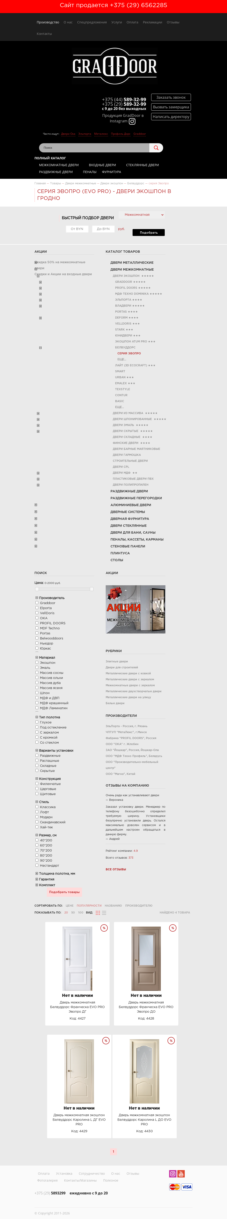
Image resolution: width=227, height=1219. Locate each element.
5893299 (49, 1193)
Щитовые (48, 794)
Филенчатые (50, 784)
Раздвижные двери (56, 172)
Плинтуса (120, 553)
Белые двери (115, 703)
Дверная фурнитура (130, 519)
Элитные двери (117, 661)
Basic (119, 401)
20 (66, 912)
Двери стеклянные (129, 525)
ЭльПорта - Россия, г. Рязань (127, 726)
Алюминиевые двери (131, 505)
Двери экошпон (126, 276)
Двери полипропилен (130, 485)
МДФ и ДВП (50, 698)
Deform (121, 318)
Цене (70, 906)
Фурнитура (111, 172)
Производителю (139, 906)
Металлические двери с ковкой (128, 673)
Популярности (89, 906)
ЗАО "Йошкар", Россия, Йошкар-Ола (132, 750)
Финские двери (125, 443)
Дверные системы (128, 512)
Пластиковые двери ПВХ (133, 479)
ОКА (44, 618)
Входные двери (102, 165)
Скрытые (47, 771)
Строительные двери (130, 461)
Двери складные (126, 437)
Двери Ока (68, 134)
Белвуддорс (125, 347)
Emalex (121, 383)
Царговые (48, 789)
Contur (121, 395)
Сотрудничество (92, 1173)
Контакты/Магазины (80, 1180)
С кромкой (48, 737)
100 (80, 912)
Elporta (46, 608)
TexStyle (122, 389)
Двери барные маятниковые (136, 449)
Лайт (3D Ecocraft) (131, 365)
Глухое (45, 722)
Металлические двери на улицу (128, 697)
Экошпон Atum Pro (131, 341)
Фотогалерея (47, 1180)
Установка (64, 1173)
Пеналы (89, 172)
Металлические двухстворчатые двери (134, 691)
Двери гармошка (127, 455)
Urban (120, 377)
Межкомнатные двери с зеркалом (130, 685)
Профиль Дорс (121, 134)
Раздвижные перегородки (136, 498)
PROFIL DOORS (126, 288)
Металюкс (101, 134)
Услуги (116, 22)
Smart (120, 371)
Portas (121, 312)
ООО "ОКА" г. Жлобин (122, 744)
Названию (113, 906)
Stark (120, 329)
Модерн (46, 817)
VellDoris (123, 323)
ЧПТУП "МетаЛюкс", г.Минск (126, 732)
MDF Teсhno (50, 628)
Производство (48, 22)
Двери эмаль (123, 425)
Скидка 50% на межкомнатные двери (59, 265)
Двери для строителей (122, 667)
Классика (48, 807)
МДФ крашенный (54, 703)
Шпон (45, 693)
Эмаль (45, 668)
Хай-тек (46, 827)
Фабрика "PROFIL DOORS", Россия (131, 738)
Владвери (123, 306)
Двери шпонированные (132, 419)
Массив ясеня (51, 688)
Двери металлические (132, 262)
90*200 (46, 860)
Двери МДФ (122, 473)
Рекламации (152, 22)
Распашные (49, 760)
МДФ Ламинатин (54, 708)
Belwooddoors (51, 638)
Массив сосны (51, 673)
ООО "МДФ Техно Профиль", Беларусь (134, 756)
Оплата (132, 22)
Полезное (110, 1180)
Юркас (45, 648)
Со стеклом (49, 742)
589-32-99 (124, 99)
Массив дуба (50, 683)
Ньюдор (46, 643)
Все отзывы (116, 869)
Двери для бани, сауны (133, 532)
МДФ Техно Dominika (132, 294)
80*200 (46, 855)
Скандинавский (52, 822)
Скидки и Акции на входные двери (63, 274)
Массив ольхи (51, 678)
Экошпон (47, 662)
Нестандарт (49, 865)
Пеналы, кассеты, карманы (137, 539)
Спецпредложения (92, 22)
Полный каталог (50, 158)
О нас (68, 22)
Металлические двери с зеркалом (130, 679)
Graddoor (139, 134)
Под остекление (53, 727)
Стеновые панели (128, 546)
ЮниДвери (123, 335)
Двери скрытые (125, 431)
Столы (117, 560)
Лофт (44, 812)
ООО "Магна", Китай (120, 774)
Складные (48, 766)
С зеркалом (49, 732)
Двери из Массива (128, 413)
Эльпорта (84, 134)
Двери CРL (121, 467)
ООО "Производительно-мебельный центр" (132, 765)
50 (73, 912)
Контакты (44, 33)
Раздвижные (50, 755)
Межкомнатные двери (59, 165)
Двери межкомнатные (132, 269)
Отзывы (173, 22)
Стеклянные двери (142, 165)
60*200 (46, 845)
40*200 (46, 840)
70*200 (46, 850)
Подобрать (149, 232)
